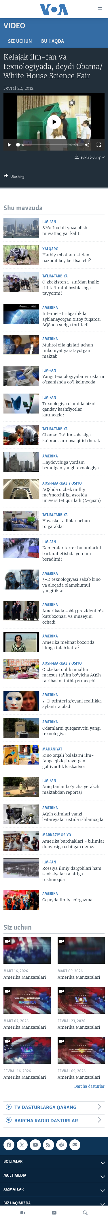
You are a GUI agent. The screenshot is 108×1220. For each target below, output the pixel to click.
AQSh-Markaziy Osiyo (62, 483)
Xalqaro (50, 249)
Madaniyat (52, 749)
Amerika (50, 308)
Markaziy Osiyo (56, 835)
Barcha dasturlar (89, 1086)
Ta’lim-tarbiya (55, 276)
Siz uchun (20, 41)
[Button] (14, 177)
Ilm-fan (49, 222)
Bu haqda (52, 41)
